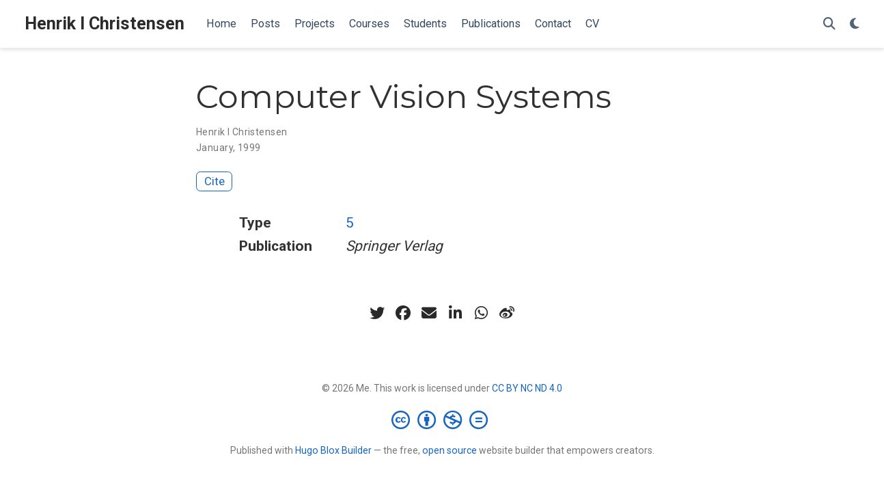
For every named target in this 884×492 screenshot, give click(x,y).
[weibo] (507, 313)
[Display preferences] (854, 24)
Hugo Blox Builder (333, 450)
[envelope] (429, 313)
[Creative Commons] (442, 419)
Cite (214, 181)
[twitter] (377, 313)
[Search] (829, 24)
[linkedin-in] (455, 313)
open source (449, 450)
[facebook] (403, 313)
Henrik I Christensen (104, 23)
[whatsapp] (481, 313)
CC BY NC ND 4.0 (527, 388)
